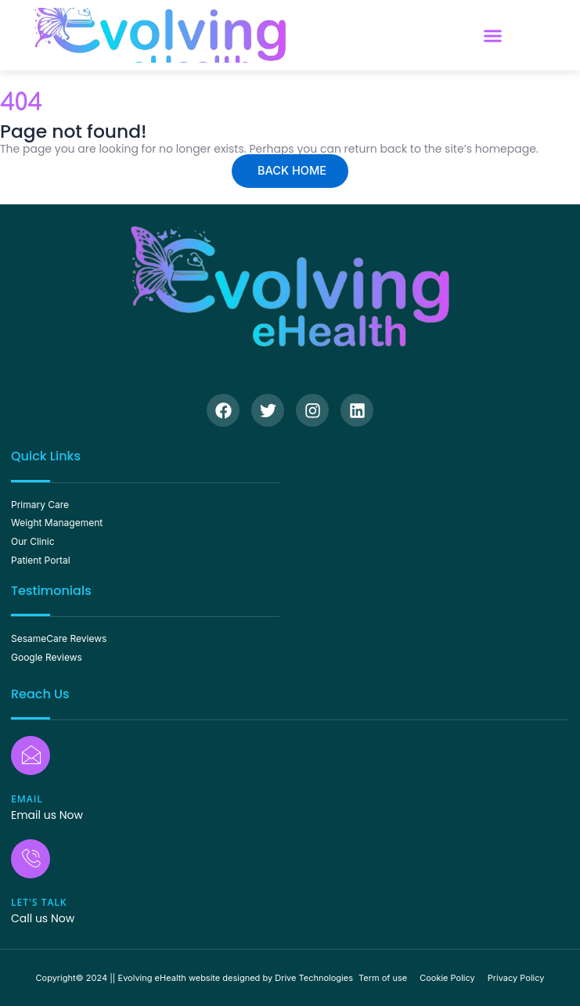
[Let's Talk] (30, 858)
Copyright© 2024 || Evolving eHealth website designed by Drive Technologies (195, 977)
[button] (493, 35)
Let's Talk (39, 902)
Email (27, 799)
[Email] (30, 755)
